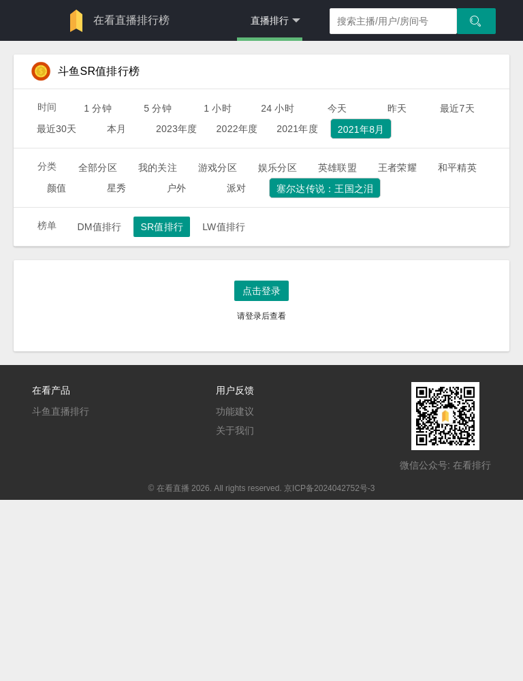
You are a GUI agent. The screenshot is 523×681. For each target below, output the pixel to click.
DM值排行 (99, 226)
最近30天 (57, 128)
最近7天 (457, 108)
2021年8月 (361, 129)
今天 (337, 108)
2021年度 (297, 128)
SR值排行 (161, 226)
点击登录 (261, 290)
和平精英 (457, 167)
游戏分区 (217, 167)
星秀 (116, 188)
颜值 (56, 188)
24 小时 (277, 108)
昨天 (397, 108)
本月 (116, 128)
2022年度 (237, 128)
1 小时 (218, 108)
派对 (236, 188)
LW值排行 (223, 226)
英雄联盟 (337, 167)
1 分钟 (98, 108)
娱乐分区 (277, 167)
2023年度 (176, 128)
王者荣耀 (397, 167)
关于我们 (235, 430)
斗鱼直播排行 (60, 411)
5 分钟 (158, 108)
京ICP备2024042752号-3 (329, 488)
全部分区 (97, 167)
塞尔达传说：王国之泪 (324, 188)
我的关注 (157, 167)
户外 (176, 188)
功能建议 (235, 411)
